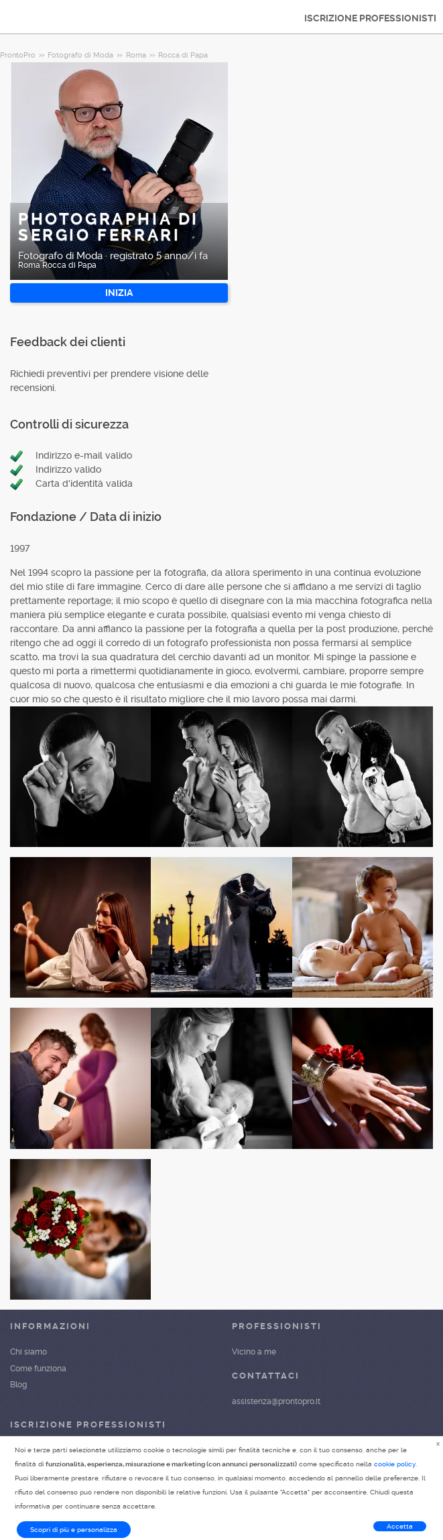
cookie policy (395, 1464)
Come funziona (38, 1368)
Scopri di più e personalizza (73, 1529)
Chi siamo (28, 1352)
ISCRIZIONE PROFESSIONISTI (370, 18)
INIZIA (119, 292)
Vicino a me (254, 1352)
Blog (18, 1384)
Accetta (400, 1526)
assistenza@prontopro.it (276, 1401)
